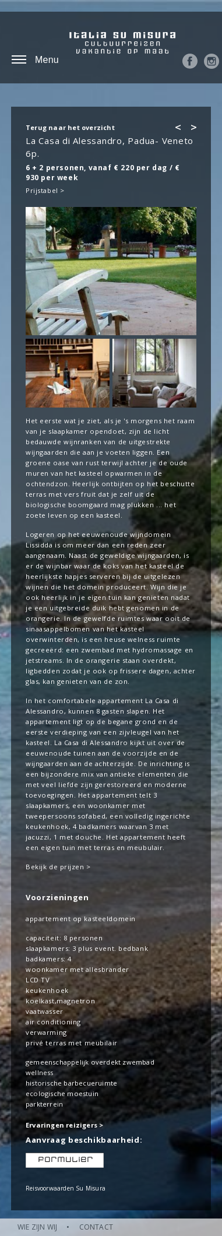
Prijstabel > (45, 190)
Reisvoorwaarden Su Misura (65, 1188)
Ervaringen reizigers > (64, 1125)
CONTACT (96, 1227)
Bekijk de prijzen (55, 866)
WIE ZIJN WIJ (37, 1227)
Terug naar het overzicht (70, 127)
